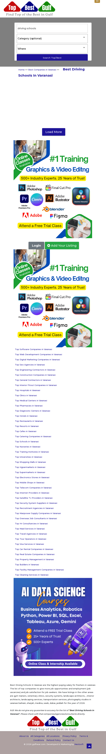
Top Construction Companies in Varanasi (35, 375)
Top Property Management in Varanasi (34, 559)
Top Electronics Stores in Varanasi (32, 477)
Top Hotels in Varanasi (26, 416)
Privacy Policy (69, 736)
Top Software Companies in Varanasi (33, 349)
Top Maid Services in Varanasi (30, 528)
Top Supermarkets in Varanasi (30, 472)
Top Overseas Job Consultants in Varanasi (36, 518)
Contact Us (68, 740)
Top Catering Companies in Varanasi (33, 436)
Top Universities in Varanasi (28, 457)
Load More (53, 132)
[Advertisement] (53, 102)
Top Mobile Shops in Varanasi (29, 482)
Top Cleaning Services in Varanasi (31, 575)
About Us (24, 736)
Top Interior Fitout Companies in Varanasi (36, 385)
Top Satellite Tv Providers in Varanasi (34, 498)
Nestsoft (79, 744)
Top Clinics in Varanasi (26, 395)
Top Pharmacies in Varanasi (29, 405)
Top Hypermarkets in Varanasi (30, 467)
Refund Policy (54, 740)
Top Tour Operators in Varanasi (30, 539)
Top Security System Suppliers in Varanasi (36, 503)
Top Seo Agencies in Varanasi (30, 364)
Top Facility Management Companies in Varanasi (39, 569)
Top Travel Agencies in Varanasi (31, 534)
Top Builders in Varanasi (27, 564)
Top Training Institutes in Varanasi (32, 452)
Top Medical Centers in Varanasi (31, 400)
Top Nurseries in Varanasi (27, 446)
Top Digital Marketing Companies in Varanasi (37, 359)
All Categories (38, 736)
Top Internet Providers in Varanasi (32, 493)
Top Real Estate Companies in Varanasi (35, 554)
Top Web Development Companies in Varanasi (38, 354)
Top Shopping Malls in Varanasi (30, 462)
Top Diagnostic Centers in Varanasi (32, 411)
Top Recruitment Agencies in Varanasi (34, 508)
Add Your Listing (62, 245)
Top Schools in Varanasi (27, 441)
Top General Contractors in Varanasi (33, 380)
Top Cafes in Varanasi (25, 431)
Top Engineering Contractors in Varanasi (35, 370)
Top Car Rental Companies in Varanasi (34, 549)
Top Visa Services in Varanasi (29, 544)
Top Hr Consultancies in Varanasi (31, 523)
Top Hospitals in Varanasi (27, 390)
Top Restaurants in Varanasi (29, 421)
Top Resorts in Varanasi (27, 426)
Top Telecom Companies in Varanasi (33, 487)
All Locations (53, 736)
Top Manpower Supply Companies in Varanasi (38, 513)
